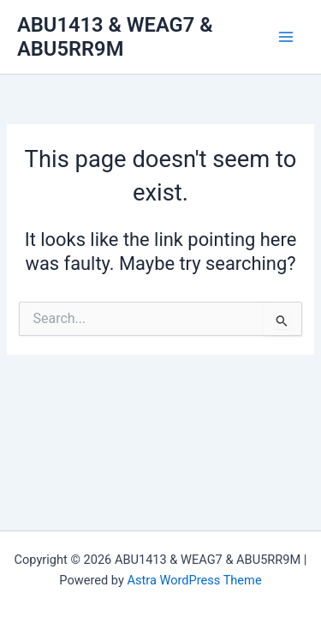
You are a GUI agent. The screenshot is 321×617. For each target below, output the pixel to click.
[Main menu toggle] (286, 37)
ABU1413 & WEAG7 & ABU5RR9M (115, 37)
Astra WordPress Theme (194, 580)
